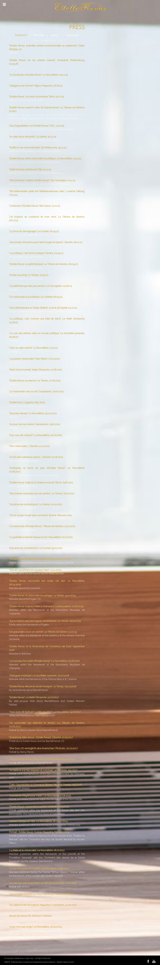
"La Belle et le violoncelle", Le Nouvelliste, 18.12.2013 (36, 850)
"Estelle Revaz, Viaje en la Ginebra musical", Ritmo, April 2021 (41, 482)
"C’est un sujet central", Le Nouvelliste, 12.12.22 (33, 347)
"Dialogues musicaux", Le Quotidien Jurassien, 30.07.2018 (39, 675)
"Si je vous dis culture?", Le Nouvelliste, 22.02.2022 (35, 435)
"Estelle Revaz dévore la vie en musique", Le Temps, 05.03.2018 (42, 686)
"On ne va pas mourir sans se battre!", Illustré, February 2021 (40, 515)
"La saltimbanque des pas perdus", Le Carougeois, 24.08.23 (40, 286)
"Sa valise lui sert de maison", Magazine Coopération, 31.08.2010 (43, 905)
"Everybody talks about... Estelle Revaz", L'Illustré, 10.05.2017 (41, 737)
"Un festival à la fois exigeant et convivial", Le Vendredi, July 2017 (43, 770)
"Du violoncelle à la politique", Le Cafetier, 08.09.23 (35, 297)
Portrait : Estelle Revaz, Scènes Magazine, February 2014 (39, 832)
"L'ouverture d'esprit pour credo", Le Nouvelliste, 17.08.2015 (40, 795)
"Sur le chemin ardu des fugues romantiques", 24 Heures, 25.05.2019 (45, 621)
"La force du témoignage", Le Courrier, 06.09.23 (34, 231)
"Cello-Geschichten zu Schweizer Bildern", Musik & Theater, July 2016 (45, 784)
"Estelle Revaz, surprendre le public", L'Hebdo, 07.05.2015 (39, 806)
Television (72, 35)
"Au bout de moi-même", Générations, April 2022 (34, 424)
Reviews (39, 35)
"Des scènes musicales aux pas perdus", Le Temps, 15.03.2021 (41, 493)
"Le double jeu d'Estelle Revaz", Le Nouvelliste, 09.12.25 (38, 74)
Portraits (21, 35)
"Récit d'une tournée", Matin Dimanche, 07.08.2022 (35, 369)
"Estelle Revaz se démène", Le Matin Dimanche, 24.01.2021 (40, 559)
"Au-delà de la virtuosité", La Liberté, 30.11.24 (32, 136)
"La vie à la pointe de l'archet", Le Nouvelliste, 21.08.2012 (39, 868)
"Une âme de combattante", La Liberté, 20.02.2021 (35, 504)
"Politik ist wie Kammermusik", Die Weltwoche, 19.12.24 (38, 147)
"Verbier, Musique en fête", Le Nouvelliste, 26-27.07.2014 (38, 821)
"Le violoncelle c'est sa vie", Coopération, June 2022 (36, 391)
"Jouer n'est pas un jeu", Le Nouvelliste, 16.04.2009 (35, 926)
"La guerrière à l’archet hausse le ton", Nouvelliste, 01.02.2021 (41, 537)
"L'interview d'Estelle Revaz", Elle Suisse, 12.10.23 (34, 205)
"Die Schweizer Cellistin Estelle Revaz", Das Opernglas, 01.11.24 (42, 180)
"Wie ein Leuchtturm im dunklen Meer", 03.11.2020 (35, 570)
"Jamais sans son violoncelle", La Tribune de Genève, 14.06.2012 (42, 883)
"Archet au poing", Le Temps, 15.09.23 (28, 275)
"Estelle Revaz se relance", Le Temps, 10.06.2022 (35, 380)
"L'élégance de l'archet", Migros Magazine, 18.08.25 (35, 85)
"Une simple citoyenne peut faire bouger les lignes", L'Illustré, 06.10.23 (45, 242)
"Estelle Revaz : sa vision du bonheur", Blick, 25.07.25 (36, 96)
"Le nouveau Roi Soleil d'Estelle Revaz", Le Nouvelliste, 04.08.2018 (44, 661)
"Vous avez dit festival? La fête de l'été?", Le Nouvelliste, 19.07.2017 (45, 712)
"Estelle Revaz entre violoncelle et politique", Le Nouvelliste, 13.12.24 (45, 158)
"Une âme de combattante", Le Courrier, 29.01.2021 (35, 548)
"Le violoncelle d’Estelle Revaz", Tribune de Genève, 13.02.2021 (42, 526)
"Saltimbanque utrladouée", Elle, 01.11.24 (30, 169)
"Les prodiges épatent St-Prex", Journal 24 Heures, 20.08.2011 (41, 894)
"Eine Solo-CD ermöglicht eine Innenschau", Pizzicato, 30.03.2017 (43, 748)
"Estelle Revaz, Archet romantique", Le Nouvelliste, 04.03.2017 (42, 759)
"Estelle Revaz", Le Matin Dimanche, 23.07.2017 (34, 697)
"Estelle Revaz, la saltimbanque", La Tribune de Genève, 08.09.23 (43, 264)
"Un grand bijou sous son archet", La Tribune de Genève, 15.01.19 (43, 631)
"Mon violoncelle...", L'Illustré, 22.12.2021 (29, 446)
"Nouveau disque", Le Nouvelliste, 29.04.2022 (33, 413)
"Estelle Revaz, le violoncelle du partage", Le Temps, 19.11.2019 (42, 595)
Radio (55, 35)
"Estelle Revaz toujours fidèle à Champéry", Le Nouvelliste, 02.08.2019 (46, 606)
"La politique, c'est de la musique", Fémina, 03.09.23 (36, 253)
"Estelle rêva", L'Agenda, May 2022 (27, 402)
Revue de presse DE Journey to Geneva (30, 915)
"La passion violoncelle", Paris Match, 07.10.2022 (34, 358)
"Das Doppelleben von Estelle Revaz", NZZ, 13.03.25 (36, 125)
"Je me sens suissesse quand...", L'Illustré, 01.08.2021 (36, 457)
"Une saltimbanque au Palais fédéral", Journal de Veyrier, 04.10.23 (43, 307)
